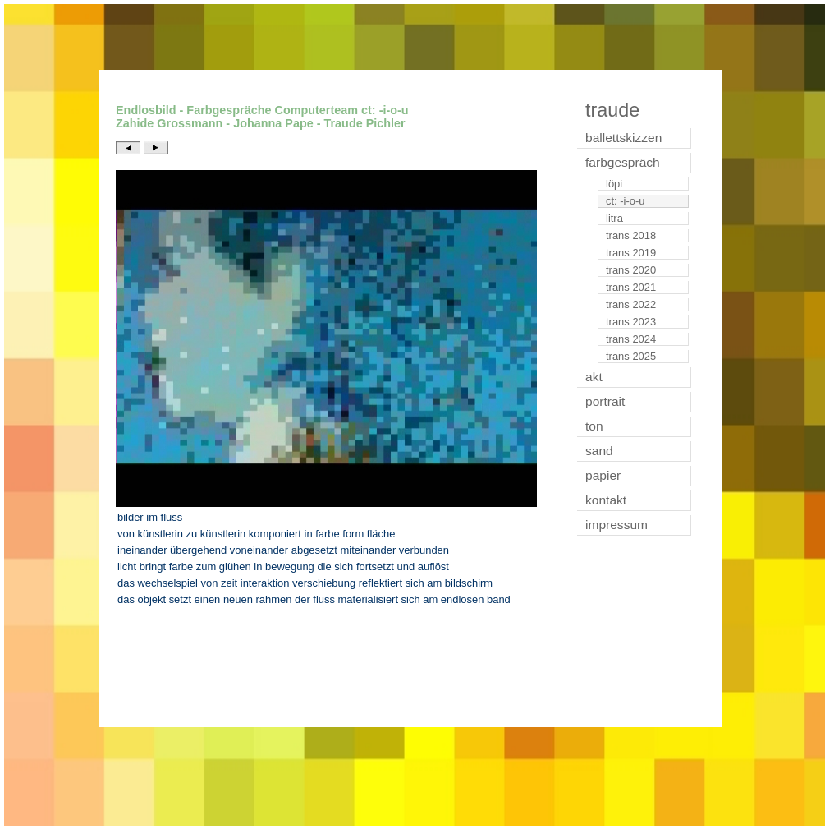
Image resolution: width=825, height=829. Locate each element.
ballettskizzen (623, 138)
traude (612, 110)
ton (594, 426)
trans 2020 (631, 270)
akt (594, 377)
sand (599, 451)
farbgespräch (622, 162)
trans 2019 (631, 252)
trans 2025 (631, 356)
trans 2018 (631, 235)
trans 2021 (631, 287)
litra (614, 218)
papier (603, 475)
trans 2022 (631, 304)
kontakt (605, 500)
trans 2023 (631, 321)
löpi (614, 183)
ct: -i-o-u (625, 201)
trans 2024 (631, 339)
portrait (605, 401)
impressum (616, 525)
